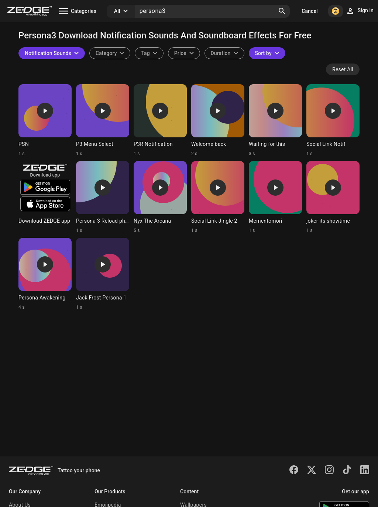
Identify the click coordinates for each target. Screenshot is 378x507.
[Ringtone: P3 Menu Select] (102, 120)
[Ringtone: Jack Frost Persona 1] (102, 274)
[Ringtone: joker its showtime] (333, 197)
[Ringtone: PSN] (45, 120)
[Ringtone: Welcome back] (217, 120)
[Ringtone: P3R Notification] (160, 120)
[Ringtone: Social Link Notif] (333, 120)
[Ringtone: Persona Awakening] (45, 274)
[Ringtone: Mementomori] (275, 197)
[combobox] (149, 53)
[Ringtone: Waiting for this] (275, 120)
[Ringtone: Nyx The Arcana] (160, 197)
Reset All (342, 69)
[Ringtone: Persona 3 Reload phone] (102, 197)
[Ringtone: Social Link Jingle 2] (217, 197)
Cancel (309, 11)
